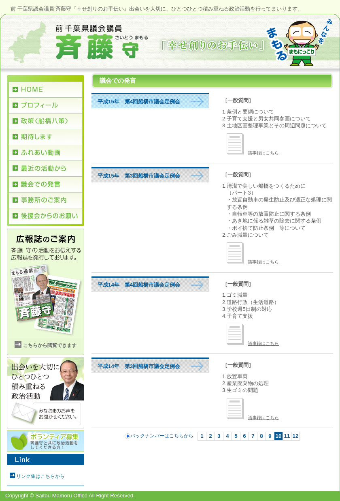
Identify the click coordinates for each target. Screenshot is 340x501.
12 (296, 436)
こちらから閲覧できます (49, 345)
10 (279, 436)
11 (287, 436)
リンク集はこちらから (40, 476)
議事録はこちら (253, 152)
